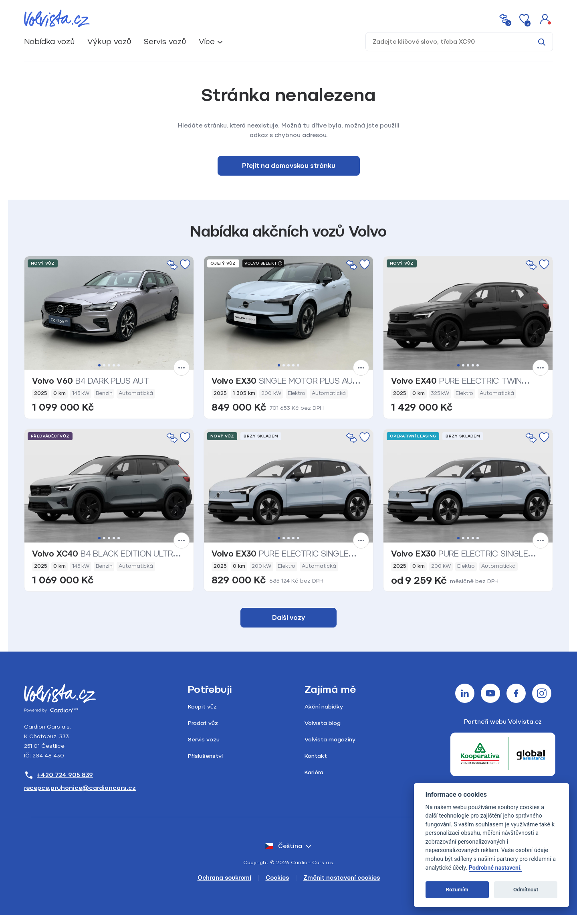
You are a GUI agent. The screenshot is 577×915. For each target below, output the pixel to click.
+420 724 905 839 (58, 775)
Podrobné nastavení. (495, 867)
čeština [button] (283, 846)
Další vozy (288, 617)
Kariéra (314, 772)
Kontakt (316, 756)
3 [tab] (109, 365)
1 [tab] (99, 365)
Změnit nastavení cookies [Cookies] (341, 878)
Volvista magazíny (330, 739)
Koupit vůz (202, 706)
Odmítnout (525, 890)
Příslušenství (205, 756)
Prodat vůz (203, 723)
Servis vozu (204, 739)
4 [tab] (114, 365)
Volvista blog (323, 723)
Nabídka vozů (49, 41)
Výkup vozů (109, 41)
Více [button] (207, 41)
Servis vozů (165, 41)
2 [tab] (104, 365)
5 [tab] (118, 365)
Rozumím (457, 890)
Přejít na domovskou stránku (288, 166)
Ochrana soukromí (224, 878)
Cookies (277, 878)
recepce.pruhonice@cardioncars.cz (80, 788)
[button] (545, 18)
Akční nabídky (324, 706)
